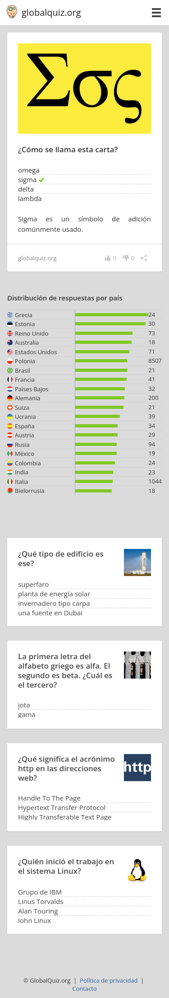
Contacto (84, 988)
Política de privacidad (108, 980)
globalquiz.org (51, 12)
